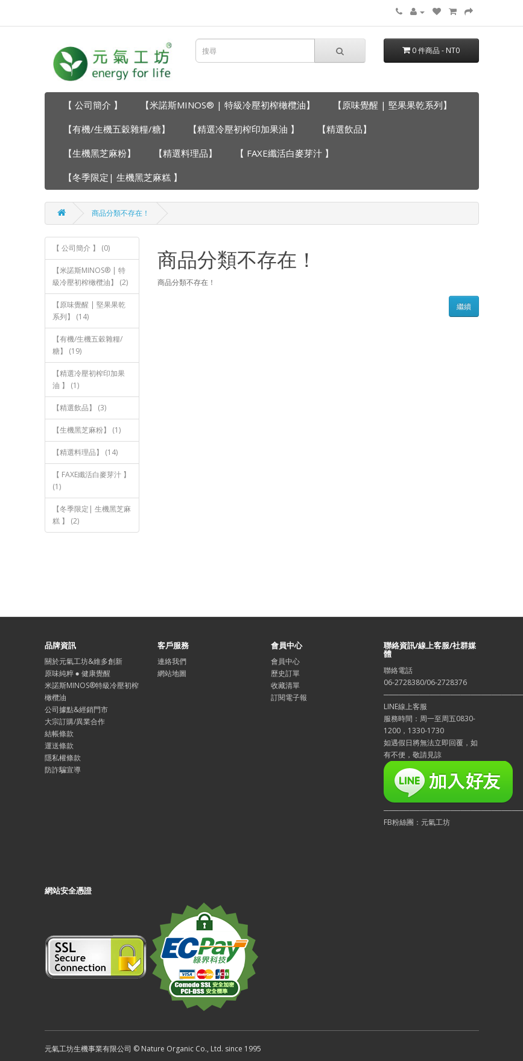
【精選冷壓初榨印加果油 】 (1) (88, 379)
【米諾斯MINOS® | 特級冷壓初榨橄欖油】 (228, 105)
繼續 (464, 306)
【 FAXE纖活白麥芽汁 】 (284, 153)
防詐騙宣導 (63, 770)
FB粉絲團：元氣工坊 (417, 822)
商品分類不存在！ (121, 213)
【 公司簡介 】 (92, 105)
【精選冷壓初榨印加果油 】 (243, 129)
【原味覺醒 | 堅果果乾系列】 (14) (88, 310)
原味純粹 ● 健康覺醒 (77, 673)
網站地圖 (171, 673)
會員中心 (285, 661)
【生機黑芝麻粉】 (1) (86, 430)
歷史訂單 (285, 673)
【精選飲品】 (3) (79, 407)
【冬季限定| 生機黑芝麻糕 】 (122, 177)
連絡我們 (171, 661)
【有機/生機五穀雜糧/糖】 (116, 129)
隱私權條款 (63, 758)
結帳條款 (59, 733)
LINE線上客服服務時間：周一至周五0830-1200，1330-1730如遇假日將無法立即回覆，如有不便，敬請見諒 (431, 730)
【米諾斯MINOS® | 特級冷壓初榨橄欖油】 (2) (90, 276)
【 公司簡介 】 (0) (81, 248)
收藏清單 (285, 685)
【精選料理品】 (185, 153)
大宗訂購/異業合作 (75, 721)
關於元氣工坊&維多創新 (83, 661)
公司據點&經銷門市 (76, 709)
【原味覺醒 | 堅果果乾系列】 (392, 105)
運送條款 (59, 745)
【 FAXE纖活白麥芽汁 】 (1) (91, 480)
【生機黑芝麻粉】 (99, 153)
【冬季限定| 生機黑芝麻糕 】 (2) (91, 515)
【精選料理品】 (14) (85, 452)
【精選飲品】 (344, 129)
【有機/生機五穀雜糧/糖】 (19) (87, 345)
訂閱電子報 (289, 697)
